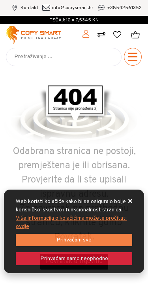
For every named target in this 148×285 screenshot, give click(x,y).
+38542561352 (124, 8)
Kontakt (29, 8)
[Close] (74, 240)
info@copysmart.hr (73, 8)
